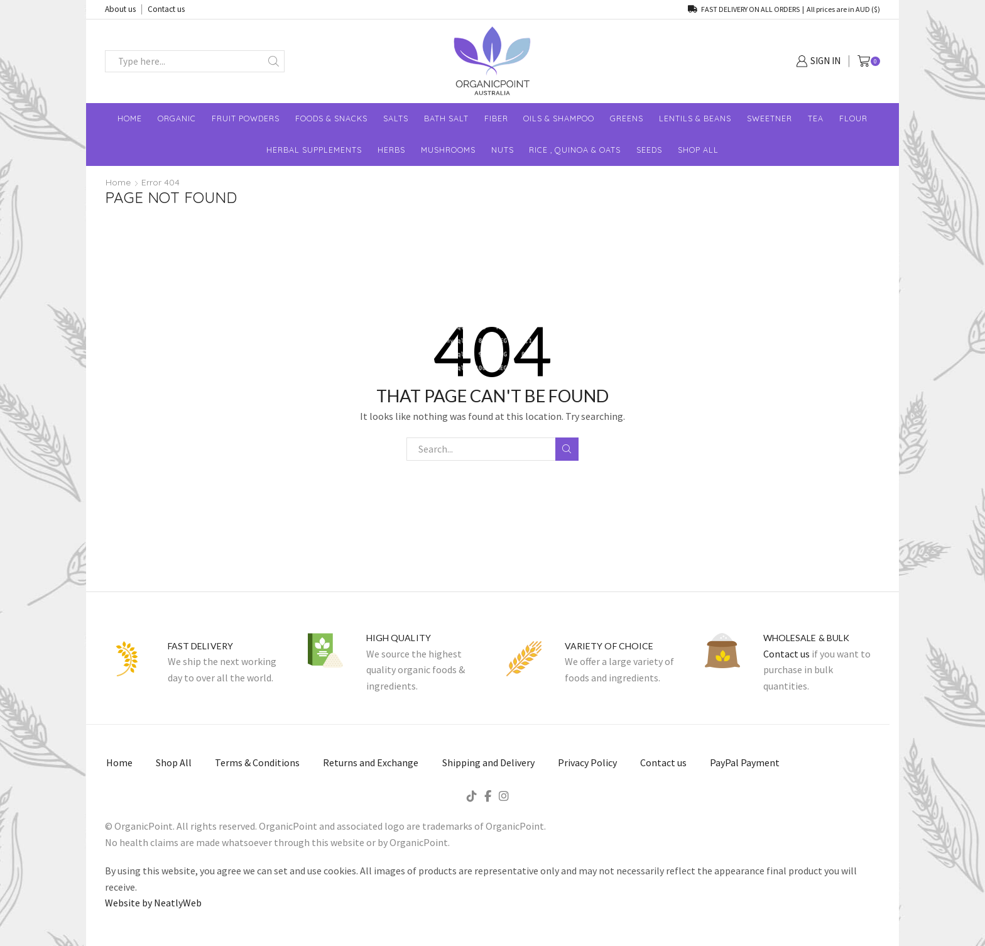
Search (567, 448)
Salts (395, 118)
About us (120, 9)
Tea (816, 118)
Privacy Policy (587, 762)
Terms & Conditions (257, 762)
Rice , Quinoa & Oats (575, 150)
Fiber (496, 118)
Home (129, 118)
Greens (626, 118)
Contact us (166, 9)
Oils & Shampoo (558, 118)
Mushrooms (448, 150)
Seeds (649, 150)
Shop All (174, 762)
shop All (698, 150)
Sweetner (769, 118)
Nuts (502, 150)
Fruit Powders (246, 118)
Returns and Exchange (370, 762)
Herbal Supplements (314, 150)
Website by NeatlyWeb (153, 902)
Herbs (391, 150)
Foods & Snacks (331, 118)
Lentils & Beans (695, 118)
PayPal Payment (745, 762)
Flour (853, 118)
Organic (177, 118)
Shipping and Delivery (488, 762)
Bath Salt (446, 118)
